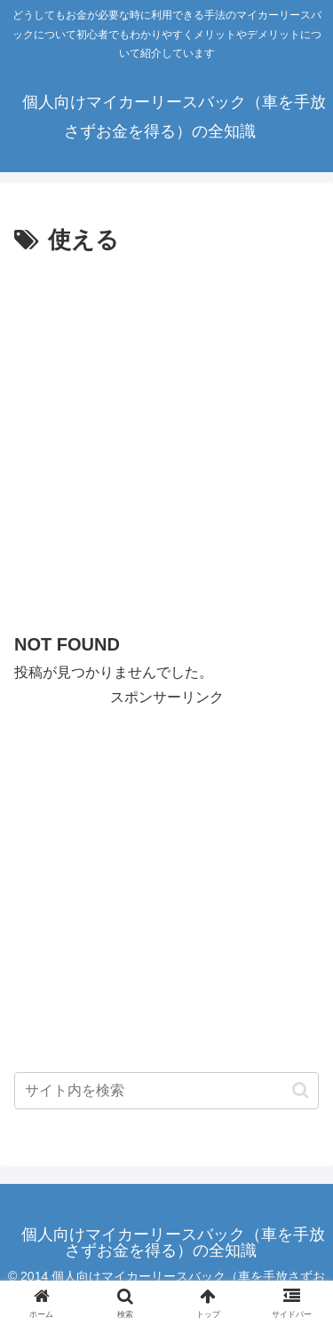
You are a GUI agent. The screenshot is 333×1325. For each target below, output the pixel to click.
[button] (300, 1090)
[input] (166, 1090)
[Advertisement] (166, 436)
